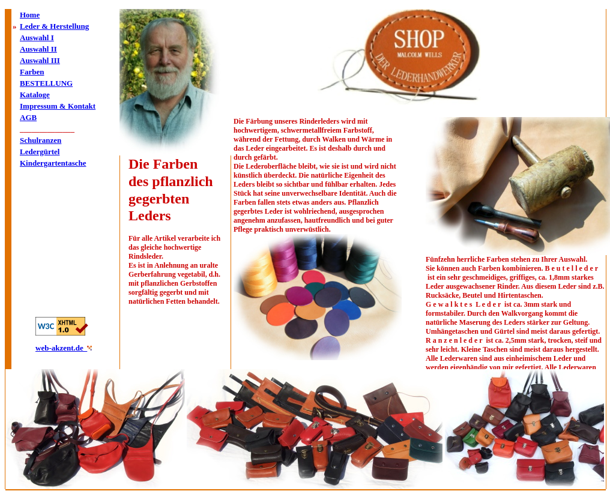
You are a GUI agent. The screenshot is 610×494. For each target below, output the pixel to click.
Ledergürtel (39, 151)
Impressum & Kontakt (57, 105)
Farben (32, 71)
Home (30, 14)
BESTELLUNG (46, 83)
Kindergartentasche (53, 162)
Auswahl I (37, 37)
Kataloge (35, 94)
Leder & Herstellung (54, 26)
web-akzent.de (61, 347)
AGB (28, 117)
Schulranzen (40, 140)
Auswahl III (40, 60)
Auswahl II (38, 48)
